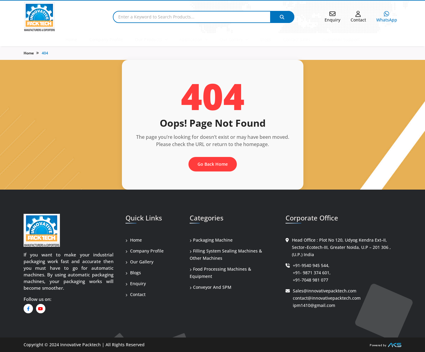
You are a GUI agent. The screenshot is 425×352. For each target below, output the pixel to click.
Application (190, 39)
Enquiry (136, 283)
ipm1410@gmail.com (314, 305)
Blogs (265, 39)
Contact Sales (296, 39)
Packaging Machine (211, 240)
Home (71, 39)
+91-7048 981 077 (310, 280)
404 (45, 53)
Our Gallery (231, 39)
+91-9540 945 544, (311, 265)
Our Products (148, 39)
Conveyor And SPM (210, 287)
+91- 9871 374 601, (312, 272)
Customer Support (341, 39)
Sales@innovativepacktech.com (324, 291)
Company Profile (106, 39)
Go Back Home (213, 164)
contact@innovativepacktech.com (327, 298)
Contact (135, 294)
